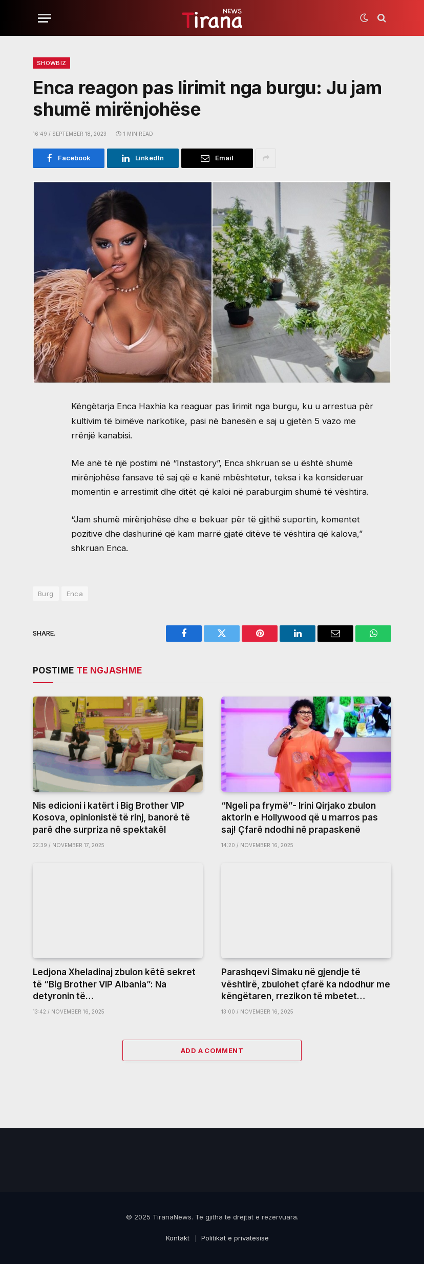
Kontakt (177, 1238)
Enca (75, 593)
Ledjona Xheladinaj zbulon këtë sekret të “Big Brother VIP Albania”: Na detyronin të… (114, 984)
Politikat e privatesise (235, 1238)
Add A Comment (212, 1050)
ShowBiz (51, 63)
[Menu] (44, 18)
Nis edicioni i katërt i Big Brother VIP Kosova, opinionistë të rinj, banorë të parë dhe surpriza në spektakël (111, 817)
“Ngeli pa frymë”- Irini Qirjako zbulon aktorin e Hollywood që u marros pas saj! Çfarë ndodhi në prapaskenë (299, 817)
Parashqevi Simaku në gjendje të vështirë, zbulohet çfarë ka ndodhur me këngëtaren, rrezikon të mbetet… (305, 984)
